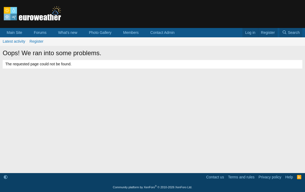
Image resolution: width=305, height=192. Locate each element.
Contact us (215, 177)
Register (36, 41)
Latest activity (14, 41)
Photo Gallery (100, 32)
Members (131, 32)
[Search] (290, 33)
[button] (26, 33)
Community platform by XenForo (152, 187)
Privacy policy (269, 177)
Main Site (14, 32)
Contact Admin (162, 32)
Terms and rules (241, 177)
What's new (67, 32)
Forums (40, 32)
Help (289, 177)
